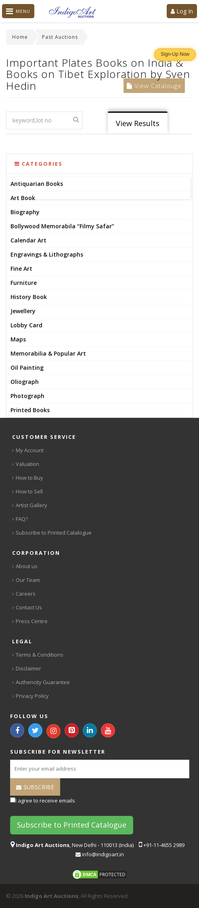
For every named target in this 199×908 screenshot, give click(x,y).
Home (20, 37)
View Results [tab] (137, 123)
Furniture (23, 283)
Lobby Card (26, 325)
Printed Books (30, 410)
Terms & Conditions (39, 654)
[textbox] (44, 120)
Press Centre (32, 621)
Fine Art (21, 268)
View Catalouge (154, 86)
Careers (26, 593)
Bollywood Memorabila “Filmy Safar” (62, 226)
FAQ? (22, 518)
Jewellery (23, 311)
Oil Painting (27, 367)
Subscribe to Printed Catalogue (54, 532)
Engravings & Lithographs (46, 254)
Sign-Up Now (175, 54)
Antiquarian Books (36, 183)
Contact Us (29, 607)
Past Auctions (60, 37)
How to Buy (29, 477)
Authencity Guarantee (43, 682)
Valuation (27, 464)
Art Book (22, 198)
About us (27, 566)
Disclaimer (28, 668)
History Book (28, 297)
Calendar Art (28, 240)
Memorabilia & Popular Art (48, 353)
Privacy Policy (32, 695)
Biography (25, 212)
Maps (18, 339)
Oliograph (24, 382)
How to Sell (29, 491)
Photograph (27, 396)
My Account (30, 450)
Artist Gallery (31, 505)
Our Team (28, 580)
